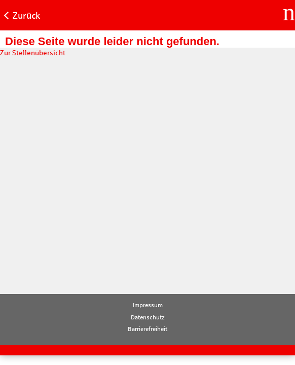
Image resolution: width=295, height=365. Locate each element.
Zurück (26, 16)
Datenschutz (148, 317)
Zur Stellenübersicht (32, 53)
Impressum (148, 305)
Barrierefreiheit (147, 329)
